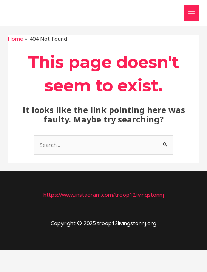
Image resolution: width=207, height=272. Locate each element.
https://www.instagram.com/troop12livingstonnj (103, 194)
